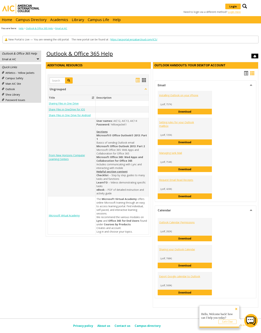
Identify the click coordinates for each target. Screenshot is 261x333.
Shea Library (11, 94)
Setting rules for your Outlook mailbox (176, 124)
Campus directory (148, 326)
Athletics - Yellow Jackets (18, 73)
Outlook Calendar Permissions (177, 222)
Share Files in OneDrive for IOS (67, 109)
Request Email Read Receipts (176, 180)
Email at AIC (61, 28)
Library (78, 19)
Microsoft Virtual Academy (64, 215)
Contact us (122, 326)
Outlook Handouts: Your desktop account (189, 65)
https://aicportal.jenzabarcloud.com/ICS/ (133, 39)
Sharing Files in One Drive (64, 103)
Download (195, 111)
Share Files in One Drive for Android (70, 115)
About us (103, 326)
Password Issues (13, 100)
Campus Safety (12, 78)
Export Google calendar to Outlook (179, 276)
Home (7, 19)
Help (117, 19)
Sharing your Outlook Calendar (177, 249)
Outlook (8, 89)
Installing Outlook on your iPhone (178, 95)
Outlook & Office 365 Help (39, 28)
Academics (59, 19)
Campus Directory (31, 19)
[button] (145, 89)
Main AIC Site (11, 83)
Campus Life (98, 19)
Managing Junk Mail (170, 153)
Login (233, 6)
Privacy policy (83, 326)
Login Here (234, 12)
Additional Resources (64, 65)
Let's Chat (227, 321)
